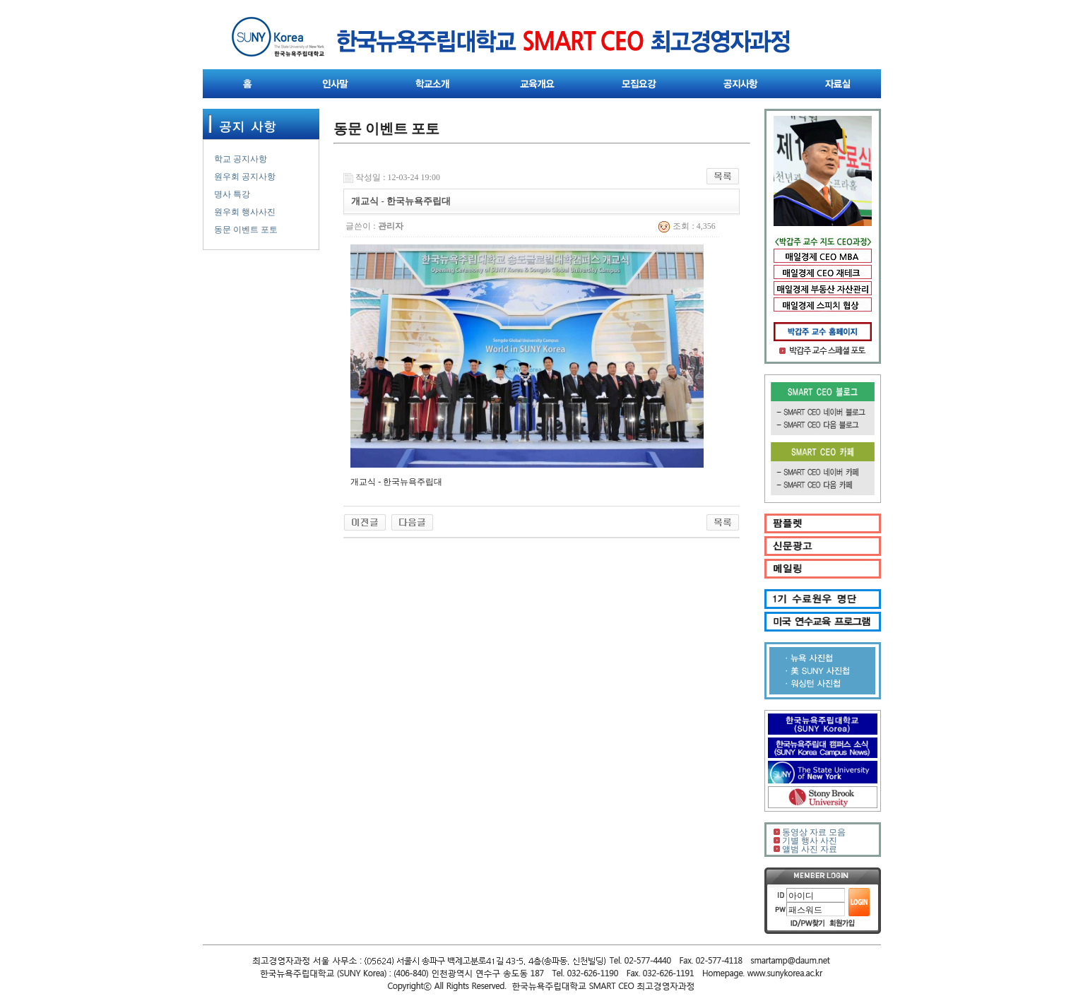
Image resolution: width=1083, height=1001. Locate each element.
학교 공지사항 (240, 159)
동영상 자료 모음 (814, 832)
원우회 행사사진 (245, 212)
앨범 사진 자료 (809, 849)
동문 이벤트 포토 (246, 230)
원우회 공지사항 (245, 177)
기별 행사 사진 (809, 841)
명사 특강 (232, 194)
